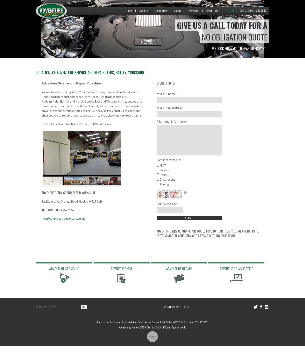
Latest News (193, 11)
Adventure (64, 280)
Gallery (177, 11)
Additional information (173, 121)
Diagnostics (167, 185)
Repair (164, 181)
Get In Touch (231, 11)
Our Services (161, 11)
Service (164, 176)
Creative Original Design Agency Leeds (152, 333)
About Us (143, 11)
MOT (163, 171)
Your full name (167, 94)
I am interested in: (169, 166)
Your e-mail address (170, 108)
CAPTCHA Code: (168, 210)
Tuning (164, 190)
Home (129, 11)
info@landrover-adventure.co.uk (63, 218)
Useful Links (212, 11)
